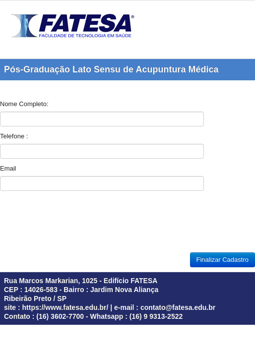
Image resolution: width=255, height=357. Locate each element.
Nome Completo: (24, 104)
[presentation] (75, 224)
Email (8, 168)
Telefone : (14, 136)
